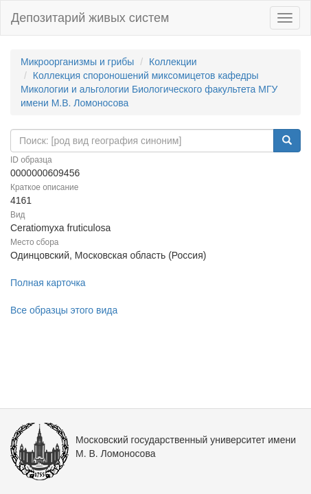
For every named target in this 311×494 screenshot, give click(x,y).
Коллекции (173, 61)
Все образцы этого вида (63, 310)
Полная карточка (48, 282)
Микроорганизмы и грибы (77, 61)
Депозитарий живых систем (90, 18)
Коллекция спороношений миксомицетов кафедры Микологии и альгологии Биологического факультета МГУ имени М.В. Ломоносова (149, 89)
